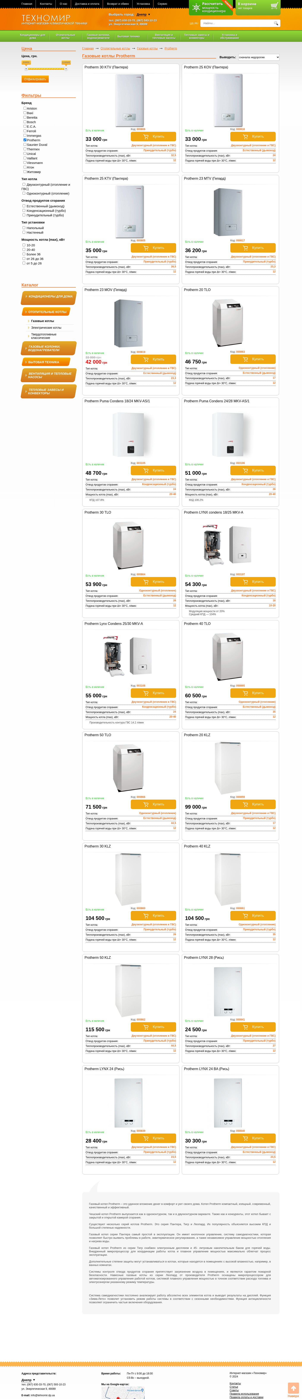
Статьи (234, 1386)
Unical (31, 154)
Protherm (33, 140)
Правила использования (244, 1393)
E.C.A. (31, 126)
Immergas (34, 135)
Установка (143, 3)
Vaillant (32, 158)
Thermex (33, 149)
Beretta (32, 117)
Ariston (32, 108)
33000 (26, 62)
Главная (27, 3)
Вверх (293, 1390)
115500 (66, 62)
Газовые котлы (147, 48)
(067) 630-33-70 (125, 20)
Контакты (46, 3)
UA (191, 23)
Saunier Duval (37, 144)
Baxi (30, 113)
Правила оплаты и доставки (246, 1397)
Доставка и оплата (87, 3)
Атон (30, 167)
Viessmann (35, 163)
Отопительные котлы (115, 48)
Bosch (31, 122)
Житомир (34, 172)
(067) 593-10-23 (147, 20)
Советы (234, 1390)
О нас (63, 3)
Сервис (162, 3)
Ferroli (31, 131)
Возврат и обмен (118, 3)
